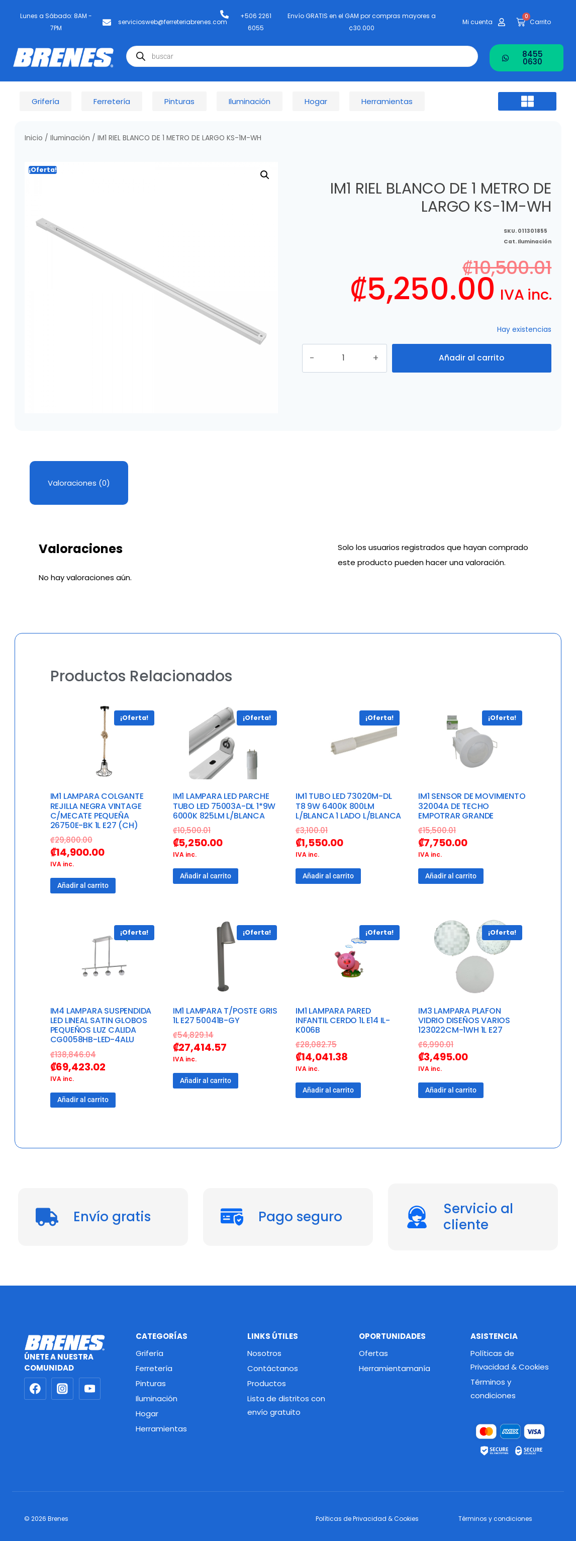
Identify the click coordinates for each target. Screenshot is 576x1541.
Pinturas (151, 1383)
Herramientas (161, 1428)
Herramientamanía (394, 1368)
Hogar (147, 1413)
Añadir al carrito (471, 358)
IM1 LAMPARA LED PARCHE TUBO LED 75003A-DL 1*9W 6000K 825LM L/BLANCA (224, 805)
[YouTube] (90, 1389)
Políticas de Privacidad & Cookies (509, 1360)
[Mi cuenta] (502, 22)
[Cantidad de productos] (354, 358)
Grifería (149, 1353)
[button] (527, 101)
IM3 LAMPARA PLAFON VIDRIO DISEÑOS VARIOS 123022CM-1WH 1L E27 (464, 1020)
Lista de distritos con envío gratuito (286, 1405)
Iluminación (70, 138)
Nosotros (264, 1353)
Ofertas (373, 1353)
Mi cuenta (477, 22)
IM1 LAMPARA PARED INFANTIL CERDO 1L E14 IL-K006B (343, 1020)
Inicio (34, 138)
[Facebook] (35, 1389)
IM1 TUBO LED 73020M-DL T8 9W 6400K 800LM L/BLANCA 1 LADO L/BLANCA (348, 805)
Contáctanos (272, 1368)
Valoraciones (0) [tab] (79, 483)
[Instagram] (62, 1389)
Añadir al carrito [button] (83, 885)
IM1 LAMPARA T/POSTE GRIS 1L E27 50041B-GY (225, 1015)
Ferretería (154, 1368)
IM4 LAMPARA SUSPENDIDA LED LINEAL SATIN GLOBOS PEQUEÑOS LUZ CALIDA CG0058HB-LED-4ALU (101, 1025)
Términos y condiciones (493, 1389)
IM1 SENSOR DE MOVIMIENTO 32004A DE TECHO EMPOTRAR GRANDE (471, 805)
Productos (266, 1383)
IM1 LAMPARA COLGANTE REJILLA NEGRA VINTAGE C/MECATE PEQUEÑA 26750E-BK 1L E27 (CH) (97, 810)
